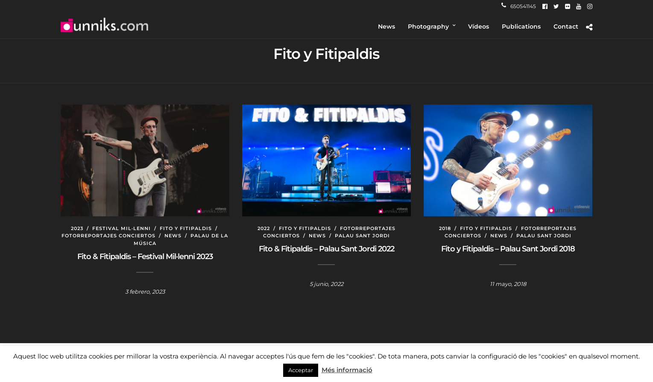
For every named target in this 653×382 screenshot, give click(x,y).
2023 (77, 228)
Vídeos (478, 26)
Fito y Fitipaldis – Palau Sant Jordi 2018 (508, 249)
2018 (445, 228)
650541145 (518, 6)
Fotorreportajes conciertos (108, 236)
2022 (264, 228)
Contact (565, 26)
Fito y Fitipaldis (186, 228)
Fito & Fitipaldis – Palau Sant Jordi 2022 (326, 249)
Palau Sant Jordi (362, 236)
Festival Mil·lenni (121, 228)
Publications (521, 26)
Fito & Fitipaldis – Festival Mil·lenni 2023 (145, 256)
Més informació (347, 370)
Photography (428, 26)
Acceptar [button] (300, 370)
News (386, 26)
